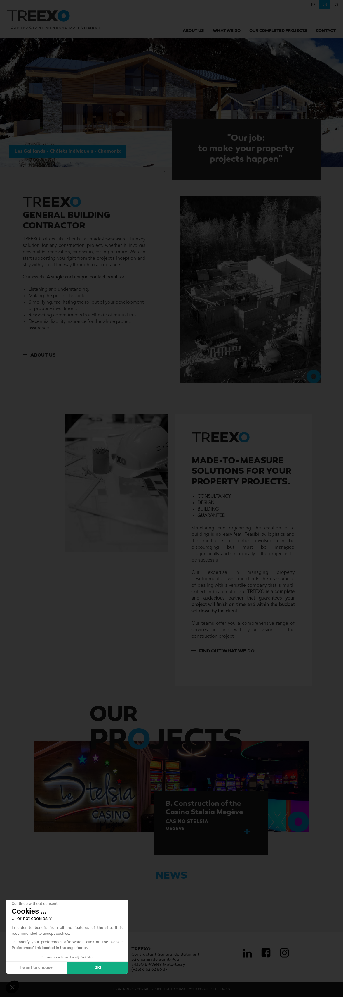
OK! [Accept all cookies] (97, 967)
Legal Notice (124, 989)
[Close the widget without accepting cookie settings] (34, 904)
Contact (326, 30)
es (336, 4)
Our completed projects (278, 30)
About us (193, 30)
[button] (5, 102)
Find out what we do (227, 651)
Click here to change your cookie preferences (192, 989)
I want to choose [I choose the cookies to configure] (36, 967)
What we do (227, 30)
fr (313, 4)
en (324, 4)
